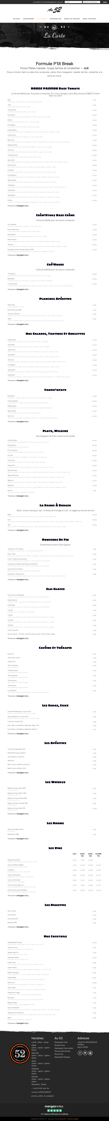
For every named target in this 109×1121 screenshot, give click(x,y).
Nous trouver (89, 19)
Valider (105, 2)
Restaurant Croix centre (63, 1048)
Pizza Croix (58, 1054)
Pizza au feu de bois (62, 1051)
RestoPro (63, 1119)
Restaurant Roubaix (62, 1057)
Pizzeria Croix (59, 1045)
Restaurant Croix (60, 1042)
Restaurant (28, 19)
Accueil (16, 19)
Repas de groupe (72, 19)
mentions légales (73, 1119)
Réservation (55, 19)
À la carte (42, 19)
